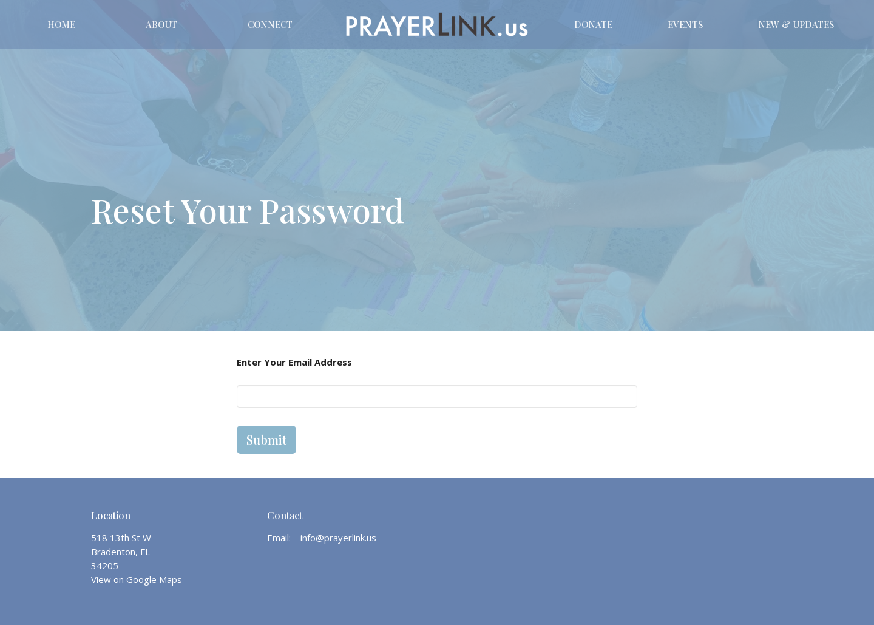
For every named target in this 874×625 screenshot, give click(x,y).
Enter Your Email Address (294, 362)
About (161, 24)
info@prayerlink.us (338, 537)
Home (61, 24)
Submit (266, 439)
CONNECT (270, 24)
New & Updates (796, 24)
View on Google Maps (136, 579)
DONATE (593, 24)
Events (685, 24)
